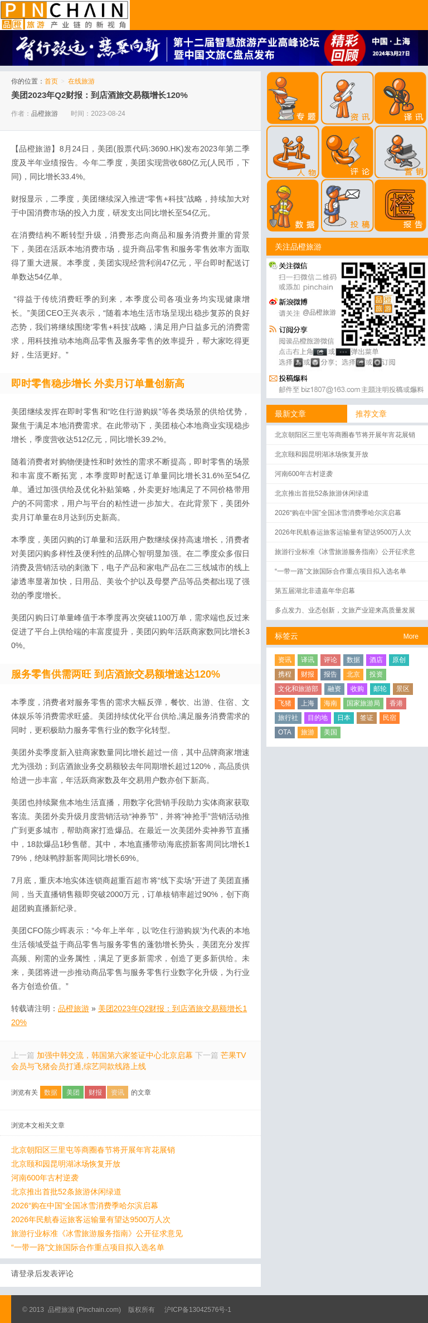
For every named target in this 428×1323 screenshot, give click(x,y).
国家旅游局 (363, 703)
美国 (330, 732)
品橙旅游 (65, 15)
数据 (50, 1092)
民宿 (389, 718)
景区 (403, 689)
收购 (357, 689)
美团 (73, 1092)
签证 (366, 718)
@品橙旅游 (319, 312)
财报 (95, 1092)
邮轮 (380, 689)
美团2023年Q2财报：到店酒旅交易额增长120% (99, 95)
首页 (51, 81)
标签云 (286, 635)
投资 (376, 674)
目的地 (318, 718)
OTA (284, 732)
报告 (330, 674)
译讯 (307, 660)
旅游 (307, 732)
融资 (334, 689)
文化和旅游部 (298, 689)
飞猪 (284, 703)
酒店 (376, 660)
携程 (284, 674)
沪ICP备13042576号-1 (197, 1310)
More (411, 636)
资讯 (117, 1092)
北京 (353, 674)
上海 (307, 703)
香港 (396, 703)
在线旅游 (81, 81)
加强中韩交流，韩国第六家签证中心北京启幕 (115, 1055)
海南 (330, 703)
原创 (399, 660)
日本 (344, 718)
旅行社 (288, 718)
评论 (330, 660)
